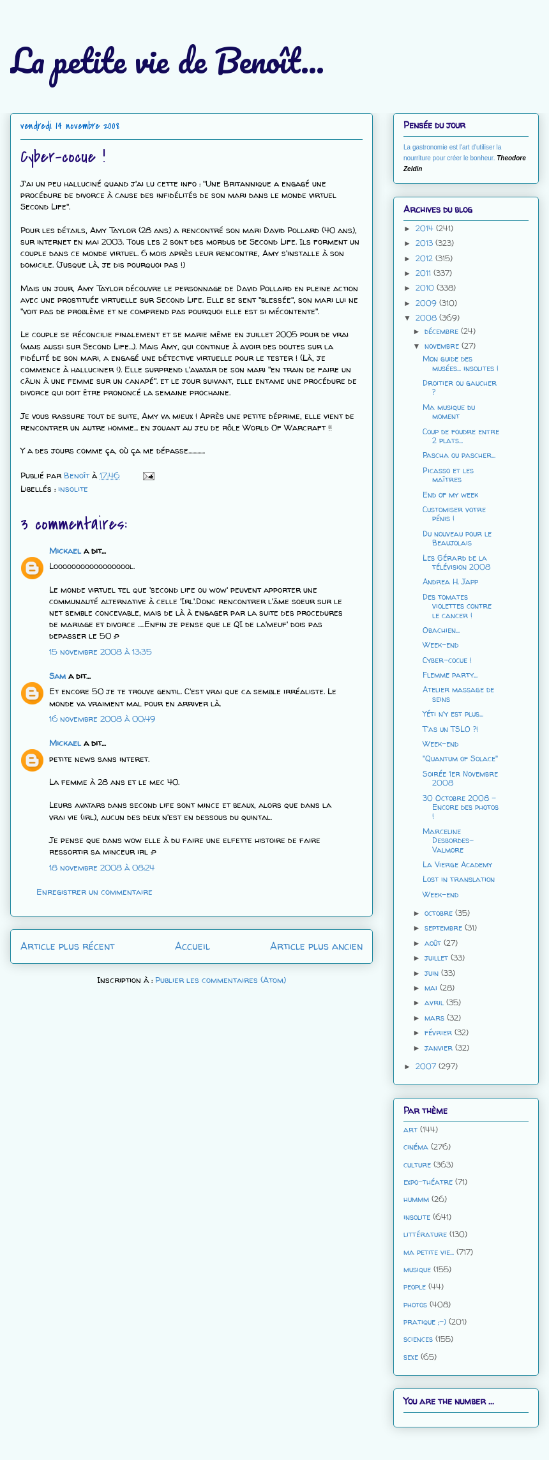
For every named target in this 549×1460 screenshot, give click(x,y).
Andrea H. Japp (450, 581)
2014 (426, 228)
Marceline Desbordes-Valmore (448, 840)
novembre (443, 345)
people (414, 1286)
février (440, 1032)
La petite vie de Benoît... (167, 60)
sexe (410, 1356)
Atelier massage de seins (458, 694)
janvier (440, 1047)
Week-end (440, 644)
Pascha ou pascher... (459, 455)
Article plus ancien (316, 946)
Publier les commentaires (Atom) (220, 979)
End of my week (450, 494)
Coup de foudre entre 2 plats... (461, 436)
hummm (416, 1199)
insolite (73, 488)
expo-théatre (428, 1181)
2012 (425, 258)
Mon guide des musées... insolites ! (461, 363)
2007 (427, 1066)
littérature (425, 1234)
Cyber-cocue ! (447, 660)
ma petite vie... (428, 1252)
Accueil (192, 946)
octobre (440, 913)
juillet (438, 957)
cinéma (415, 1146)
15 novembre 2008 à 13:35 (100, 651)
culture (417, 1164)
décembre (443, 331)
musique (417, 1269)
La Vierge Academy (457, 864)
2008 (427, 317)
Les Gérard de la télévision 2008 (456, 562)
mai (432, 987)
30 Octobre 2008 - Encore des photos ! (461, 807)
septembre (445, 927)
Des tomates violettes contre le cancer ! (457, 606)
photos (415, 1304)
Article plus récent (67, 946)
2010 (426, 287)
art (410, 1129)
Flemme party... (450, 674)
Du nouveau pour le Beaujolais (457, 538)
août (434, 943)
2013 (425, 243)
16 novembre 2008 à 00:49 (102, 718)
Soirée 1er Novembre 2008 (460, 778)
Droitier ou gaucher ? (460, 387)
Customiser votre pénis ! (454, 514)
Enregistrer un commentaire (94, 891)
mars (436, 1017)
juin (433, 973)
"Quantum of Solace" (460, 758)
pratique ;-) (424, 1321)
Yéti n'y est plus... (453, 713)
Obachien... (441, 630)
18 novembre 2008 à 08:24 (101, 867)
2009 (427, 303)
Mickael (65, 550)
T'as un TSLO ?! (450, 729)
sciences (418, 1339)
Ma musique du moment (449, 412)
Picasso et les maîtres (448, 475)
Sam (57, 675)
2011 (424, 273)
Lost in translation (459, 879)
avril (435, 1002)
